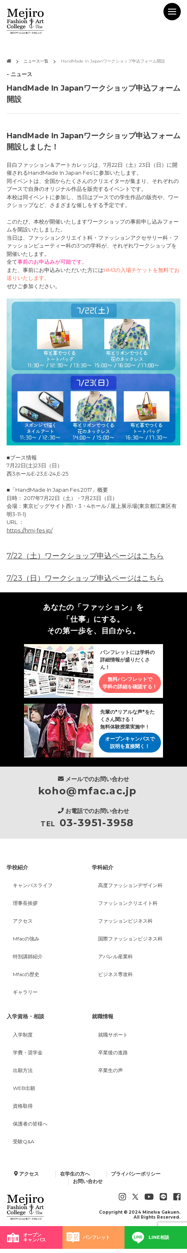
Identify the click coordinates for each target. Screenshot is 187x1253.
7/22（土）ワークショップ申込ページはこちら (85, 555)
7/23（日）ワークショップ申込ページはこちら (85, 578)
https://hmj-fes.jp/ (30, 530)
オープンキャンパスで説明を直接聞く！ (130, 743)
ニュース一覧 (36, 61)
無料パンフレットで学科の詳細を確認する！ (130, 683)
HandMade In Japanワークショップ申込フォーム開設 (113, 61)
